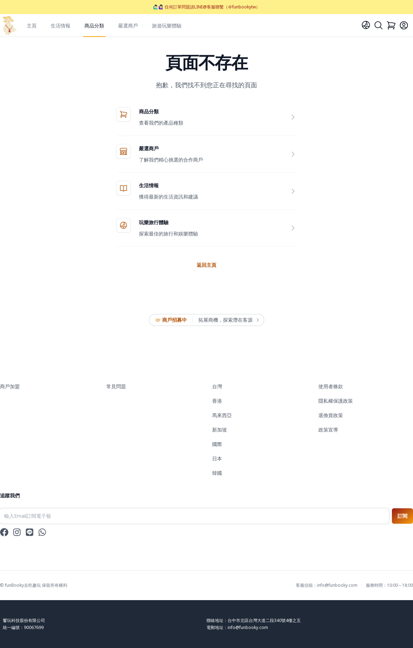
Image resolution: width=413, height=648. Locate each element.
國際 (217, 444)
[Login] (404, 25)
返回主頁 (206, 265)
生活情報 (60, 25)
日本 (217, 458)
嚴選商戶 (128, 25)
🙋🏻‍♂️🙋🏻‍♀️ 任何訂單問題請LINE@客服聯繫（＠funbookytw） (206, 7)
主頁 (32, 25)
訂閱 (402, 515)
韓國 (217, 473)
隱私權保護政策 (335, 400)
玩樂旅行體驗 (154, 222)
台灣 (217, 386)
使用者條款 (330, 386)
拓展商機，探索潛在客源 (228, 320)
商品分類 (94, 25)
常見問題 (116, 386)
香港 (217, 400)
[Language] (366, 25)
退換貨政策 (330, 415)
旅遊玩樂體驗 (167, 25)
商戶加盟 (10, 386)
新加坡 (219, 429)
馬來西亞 (222, 415)
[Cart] (391, 25)
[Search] (378, 25)
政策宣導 (328, 429)
